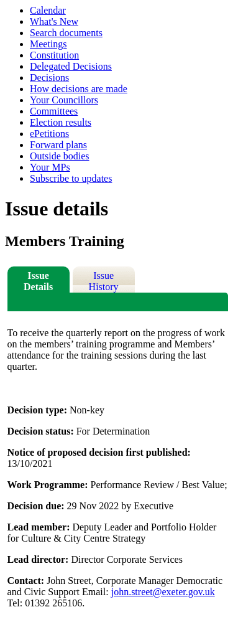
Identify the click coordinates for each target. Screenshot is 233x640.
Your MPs (50, 167)
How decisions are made (78, 88)
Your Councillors (64, 100)
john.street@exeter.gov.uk (163, 591)
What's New (54, 21)
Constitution (54, 55)
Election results (60, 122)
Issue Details (38, 281)
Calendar (48, 10)
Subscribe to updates (71, 178)
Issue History (104, 281)
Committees (54, 111)
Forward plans (58, 144)
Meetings (48, 44)
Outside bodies (59, 156)
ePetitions (49, 133)
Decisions (49, 77)
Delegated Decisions (71, 66)
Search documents (66, 32)
